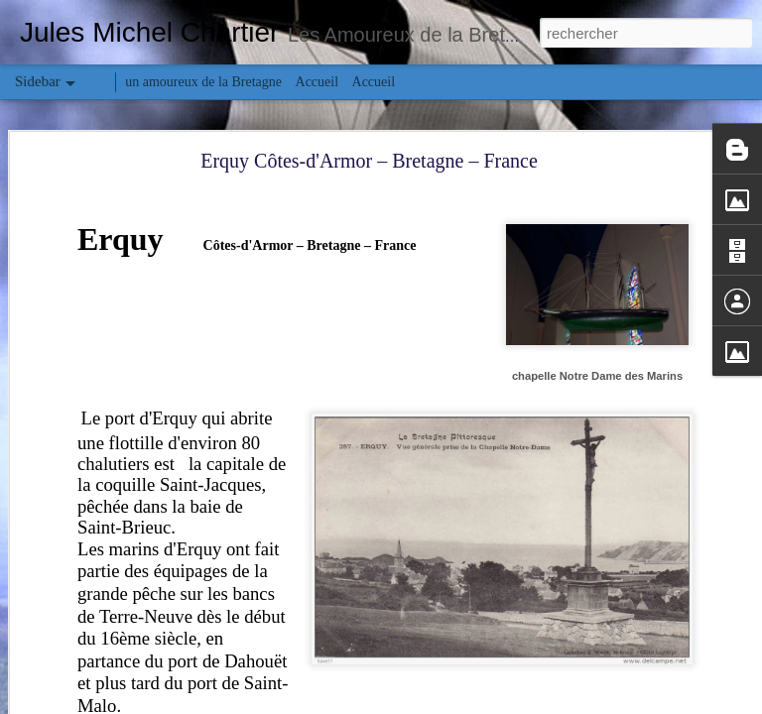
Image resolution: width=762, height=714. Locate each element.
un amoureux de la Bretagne (203, 81)
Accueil (317, 81)
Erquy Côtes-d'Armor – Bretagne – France (369, 161)
